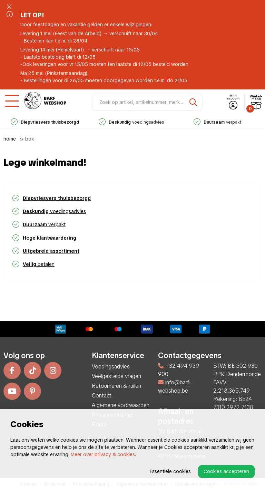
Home (9, 139)
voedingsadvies (131, 122)
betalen (39, 264)
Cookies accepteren (226, 471)
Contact (101, 395)
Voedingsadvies (111, 366)
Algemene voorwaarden (120, 405)
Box (29, 139)
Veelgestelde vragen (116, 376)
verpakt (217, 122)
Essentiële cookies (170, 471)
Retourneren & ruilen (116, 386)
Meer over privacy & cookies (103, 454)
